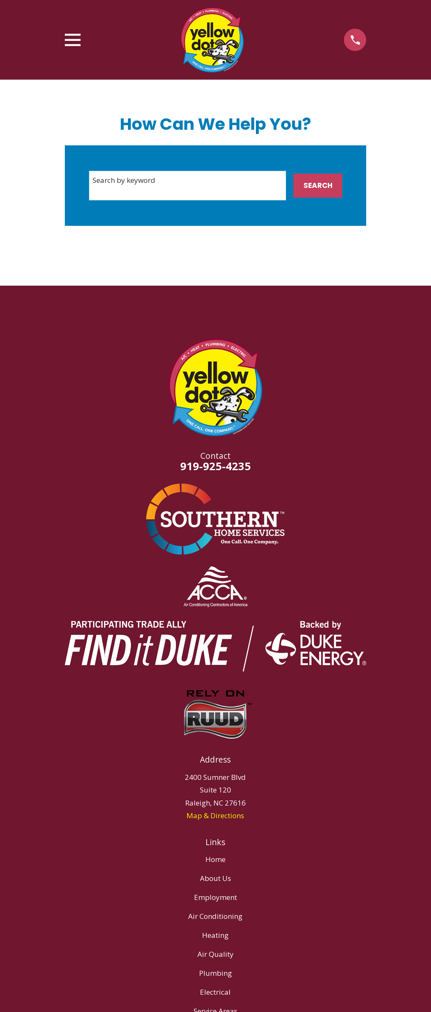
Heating (215, 935)
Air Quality (215, 954)
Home (215, 859)
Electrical (215, 992)
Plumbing (215, 973)
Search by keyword (124, 180)
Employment (215, 897)
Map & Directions (215, 815)
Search (318, 185)
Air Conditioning (215, 916)
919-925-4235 (215, 466)
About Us (215, 878)
